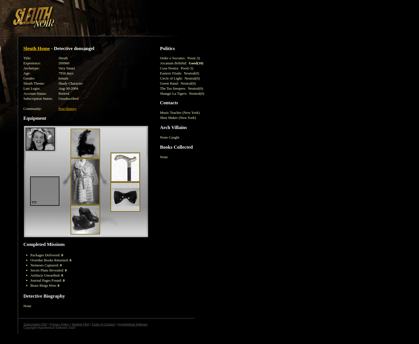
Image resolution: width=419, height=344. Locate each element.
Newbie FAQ (80, 324)
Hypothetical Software (132, 324)
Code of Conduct (103, 324)
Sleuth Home (36, 48)
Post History (67, 109)
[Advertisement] (98, 14)
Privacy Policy (59, 324)
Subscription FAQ (35, 324)
